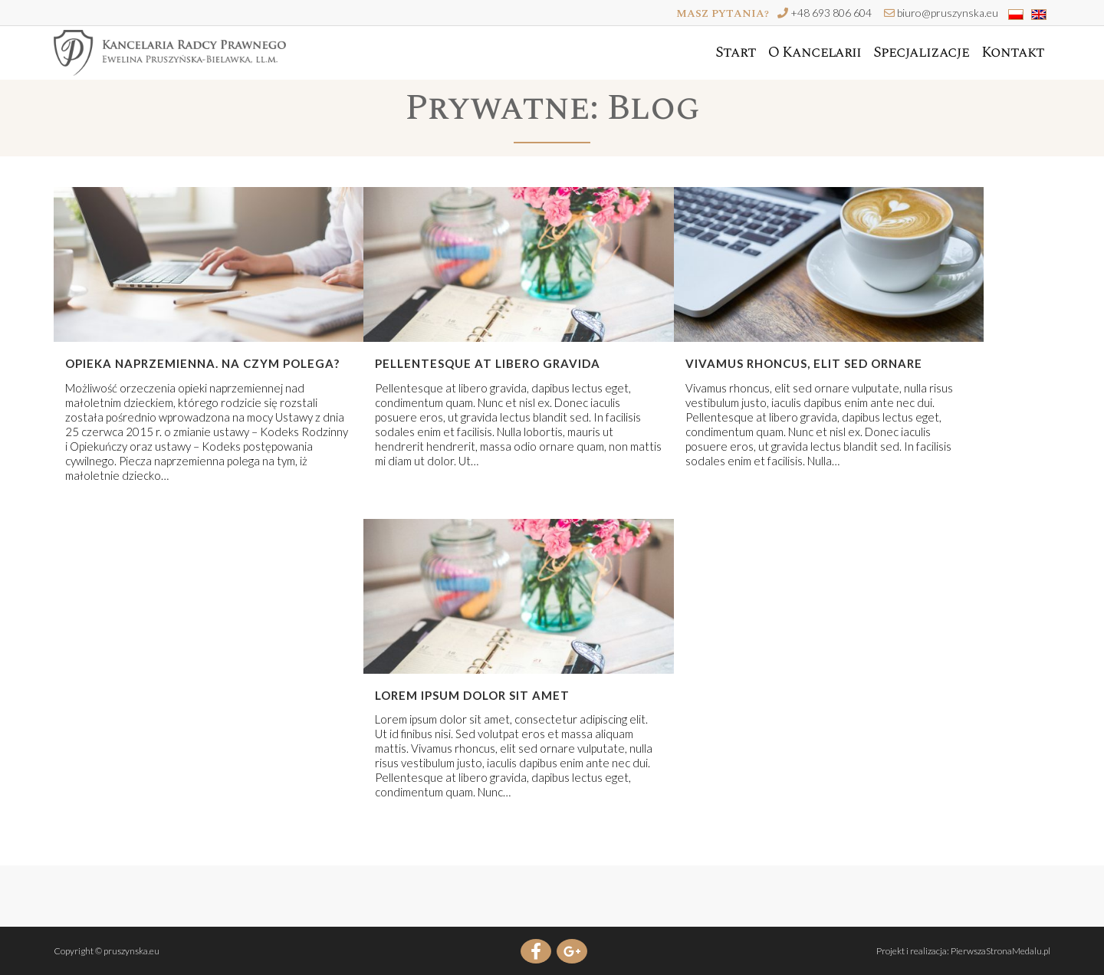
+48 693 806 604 (831, 12)
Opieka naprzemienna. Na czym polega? (202, 363)
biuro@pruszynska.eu (947, 12)
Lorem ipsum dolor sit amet (472, 695)
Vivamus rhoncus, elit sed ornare (803, 363)
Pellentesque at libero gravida (487, 363)
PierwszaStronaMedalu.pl (1000, 951)
